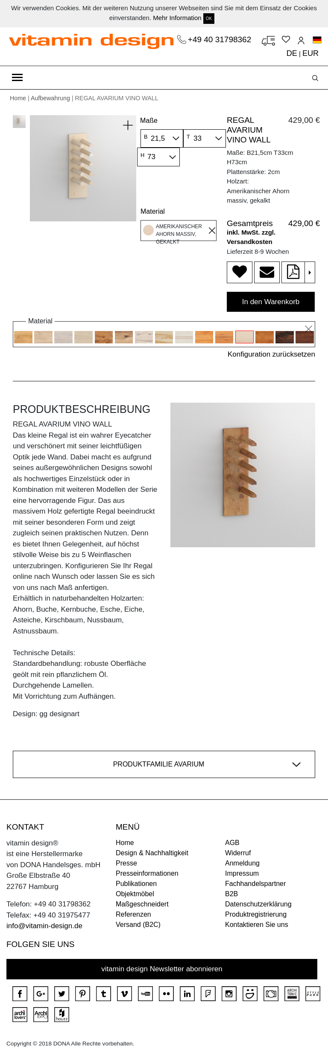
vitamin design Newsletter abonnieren (162, 969)
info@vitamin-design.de (44, 926)
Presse (126, 863)
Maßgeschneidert (142, 904)
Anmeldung (242, 863)
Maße (149, 120)
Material (153, 211)
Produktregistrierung (256, 914)
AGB (232, 842)
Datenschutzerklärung (258, 904)
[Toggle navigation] (17, 77)
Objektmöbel (135, 893)
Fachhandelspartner (255, 883)
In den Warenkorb (271, 302)
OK (209, 18)
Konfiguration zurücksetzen (271, 354)
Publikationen (136, 883)
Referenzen (133, 914)
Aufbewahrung (50, 98)
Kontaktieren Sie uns (256, 924)
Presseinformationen (147, 873)
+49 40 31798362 (221, 39)
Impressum (242, 873)
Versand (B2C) (138, 924)
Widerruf (238, 853)
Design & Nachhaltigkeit (152, 853)
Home (18, 98)
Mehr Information (177, 17)
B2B (231, 893)
